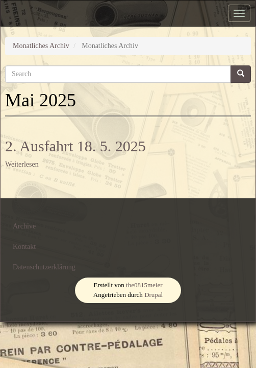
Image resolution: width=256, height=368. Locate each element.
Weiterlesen (22, 164)
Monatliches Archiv (41, 46)
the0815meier (144, 285)
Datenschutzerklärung (44, 267)
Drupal (153, 294)
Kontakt (24, 246)
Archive (24, 226)
